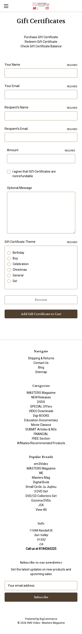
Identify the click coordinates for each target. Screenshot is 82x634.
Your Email (41, 86)
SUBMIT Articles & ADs (41, 429)
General (18, 275)
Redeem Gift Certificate (41, 41)
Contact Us (41, 363)
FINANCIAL (41, 434)
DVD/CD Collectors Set (41, 496)
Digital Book (41, 482)
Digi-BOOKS (41, 415)
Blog (41, 367)
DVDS (41, 402)
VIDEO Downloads (41, 411)
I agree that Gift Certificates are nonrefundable (34, 174)
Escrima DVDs (41, 500)
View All (41, 509)
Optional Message (19, 188)
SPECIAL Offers (41, 406)
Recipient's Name (41, 108)
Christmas (20, 269)
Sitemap (41, 372)
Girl (15, 281)
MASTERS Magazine (41, 392)
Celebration (21, 264)
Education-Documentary (41, 420)
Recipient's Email (41, 129)
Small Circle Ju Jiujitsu (41, 486)
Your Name (41, 65)
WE (41, 473)
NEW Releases (41, 397)
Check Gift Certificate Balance (41, 46)
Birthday (18, 252)
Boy (15, 258)
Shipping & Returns (41, 358)
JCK (41, 505)
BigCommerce (48, 618)
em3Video (41, 464)
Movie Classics (41, 425)
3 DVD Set (41, 491)
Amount (41, 150)
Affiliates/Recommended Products (41, 443)
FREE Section (41, 438)
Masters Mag (41, 477)
